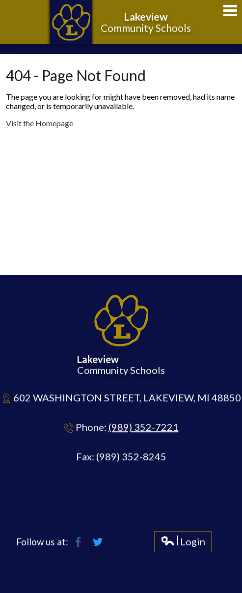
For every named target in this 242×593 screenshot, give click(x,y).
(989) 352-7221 (143, 427)
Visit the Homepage (39, 123)
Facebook (78, 542)
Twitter (98, 542)
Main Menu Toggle (230, 10)
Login (183, 544)
